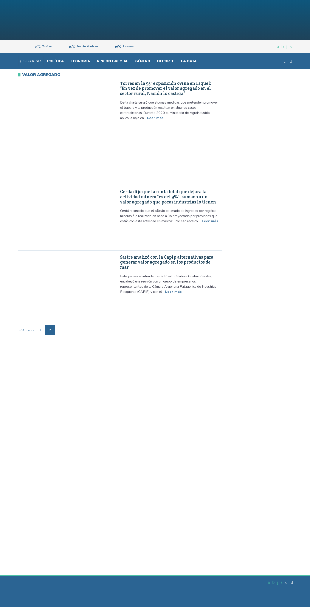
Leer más (155, 118)
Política (55, 61)
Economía (80, 61)
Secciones (31, 61)
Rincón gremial (112, 61)
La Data (189, 61)
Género (142, 61)
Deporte (165, 61)
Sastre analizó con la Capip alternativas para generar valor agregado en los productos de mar (166, 262)
